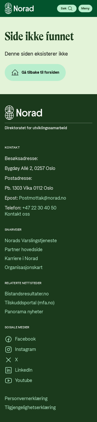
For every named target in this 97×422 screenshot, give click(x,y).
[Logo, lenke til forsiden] (19, 8)
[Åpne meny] (85, 8)
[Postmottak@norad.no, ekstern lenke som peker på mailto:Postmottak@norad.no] (42, 198)
